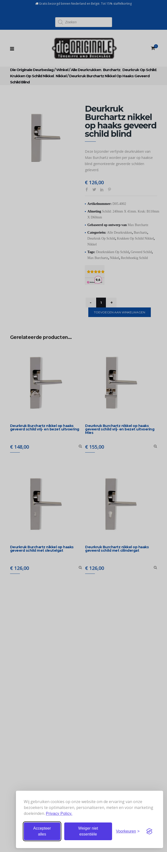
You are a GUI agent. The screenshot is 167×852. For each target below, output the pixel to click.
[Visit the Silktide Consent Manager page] (149, 831)
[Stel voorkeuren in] (128, 831)
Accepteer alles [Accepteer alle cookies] (42, 831)
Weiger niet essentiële (88, 831)
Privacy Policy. (59, 813)
